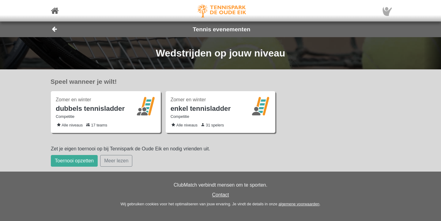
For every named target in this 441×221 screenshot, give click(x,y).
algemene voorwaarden (298, 204)
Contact (220, 194)
